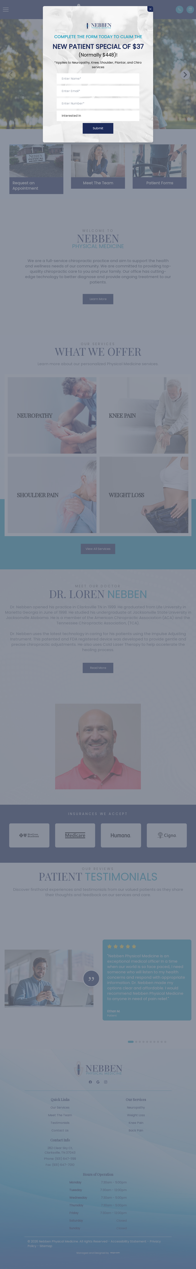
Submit (98, 128)
